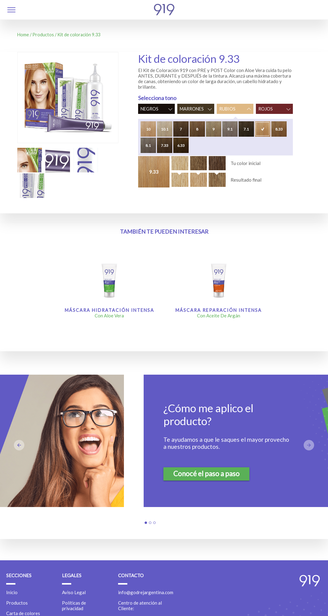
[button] (11, 10)
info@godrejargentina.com (145, 592)
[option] (29, 160)
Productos (43, 34)
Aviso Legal (74, 592)
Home (23, 34)
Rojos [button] (265, 108)
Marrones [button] (192, 108)
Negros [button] (149, 108)
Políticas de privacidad (74, 605)
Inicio (12, 592)
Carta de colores (23, 613)
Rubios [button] (227, 108)
